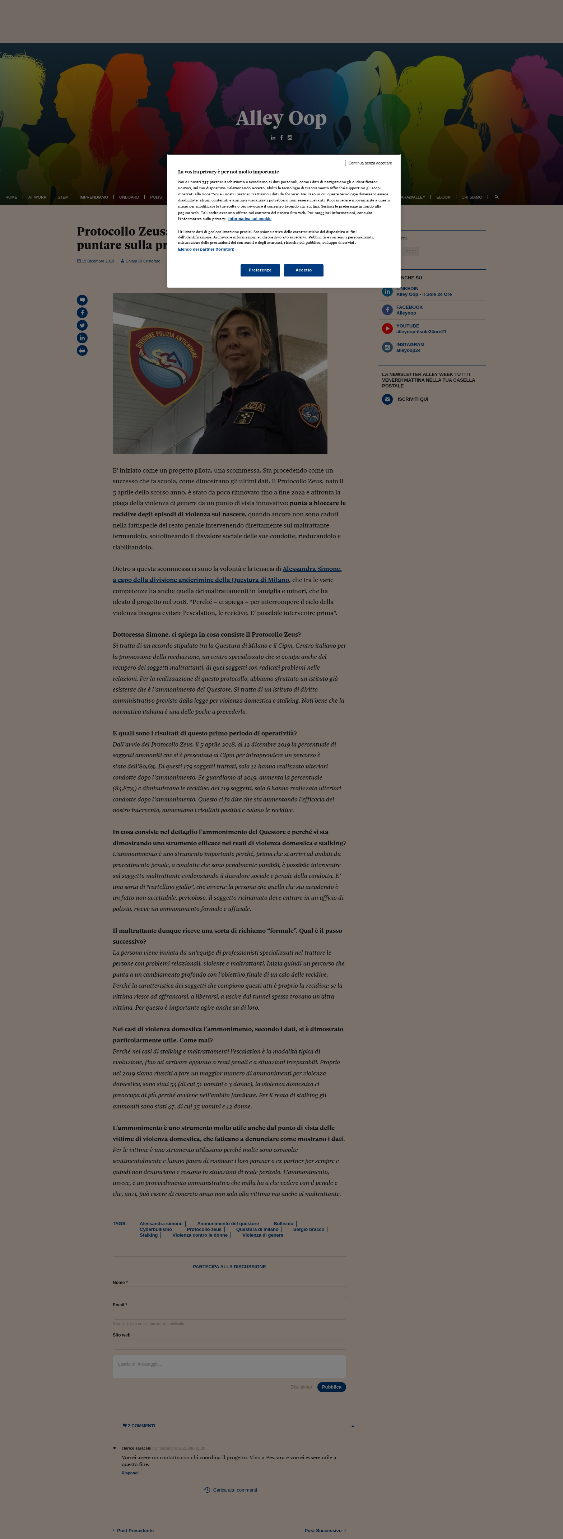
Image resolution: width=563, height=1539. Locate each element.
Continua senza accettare (370, 163)
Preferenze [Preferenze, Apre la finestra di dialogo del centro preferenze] (260, 270)
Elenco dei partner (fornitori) (206, 249)
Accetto (304, 270)
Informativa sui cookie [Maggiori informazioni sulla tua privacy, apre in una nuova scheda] (249, 219)
